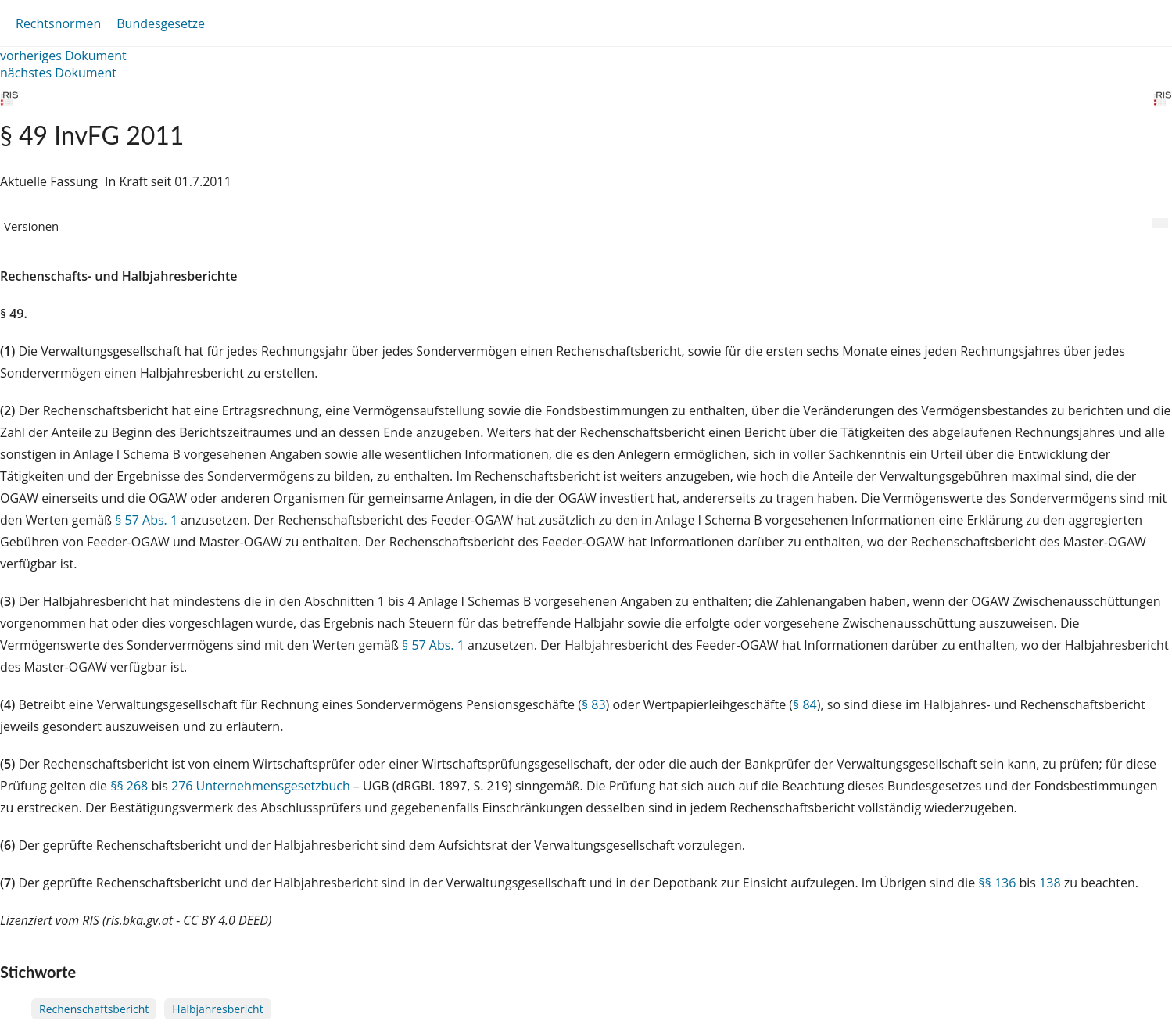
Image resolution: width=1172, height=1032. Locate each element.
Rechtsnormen (58, 23)
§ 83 (594, 704)
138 (1049, 882)
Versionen (31, 226)
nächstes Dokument (58, 72)
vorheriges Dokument (63, 55)
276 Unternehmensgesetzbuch (260, 785)
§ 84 (805, 704)
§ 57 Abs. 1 (146, 520)
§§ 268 (129, 785)
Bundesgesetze (160, 23)
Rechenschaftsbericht (94, 1009)
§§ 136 (997, 882)
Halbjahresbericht (217, 1009)
